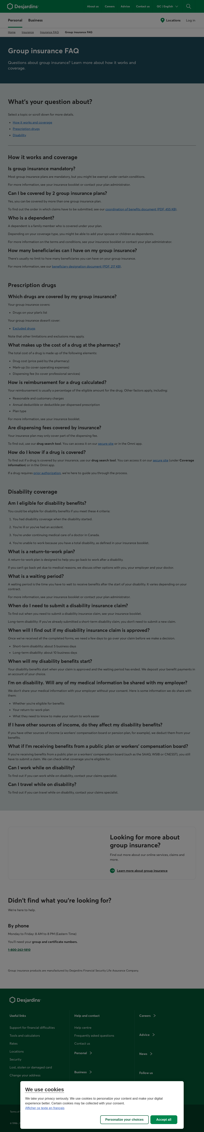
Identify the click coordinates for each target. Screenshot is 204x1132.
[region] (101, 1105)
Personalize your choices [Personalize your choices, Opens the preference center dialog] (124, 1119)
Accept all (163, 1119)
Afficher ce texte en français (44, 1108)
